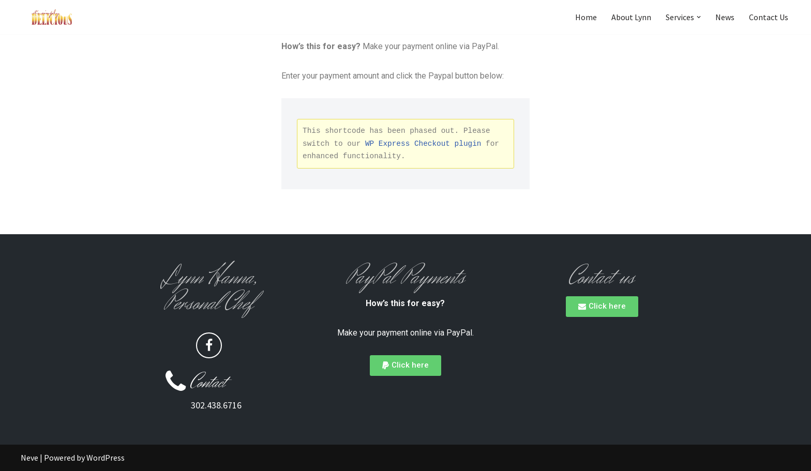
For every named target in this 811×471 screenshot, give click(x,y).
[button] (699, 17)
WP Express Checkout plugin (423, 144)
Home (586, 17)
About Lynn (631, 17)
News (724, 17)
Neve (29, 457)
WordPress (105, 457)
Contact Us (768, 17)
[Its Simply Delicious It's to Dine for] (52, 17)
